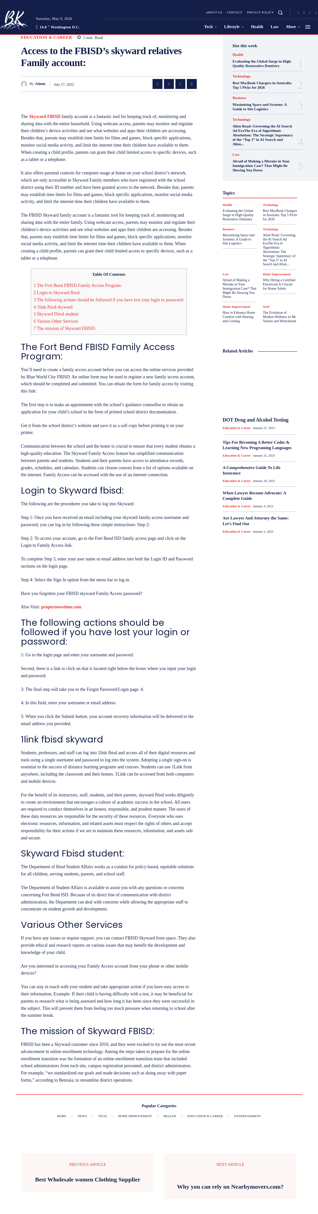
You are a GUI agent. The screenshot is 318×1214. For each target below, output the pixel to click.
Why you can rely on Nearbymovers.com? (230, 1186)
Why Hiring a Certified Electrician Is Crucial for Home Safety (279, 284)
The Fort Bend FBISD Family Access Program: (78, 285)
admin (40, 84)
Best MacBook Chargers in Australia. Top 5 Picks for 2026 (280, 215)
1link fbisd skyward (53, 307)
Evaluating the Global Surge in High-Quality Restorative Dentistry (238, 215)
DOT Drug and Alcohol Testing (255, 420)
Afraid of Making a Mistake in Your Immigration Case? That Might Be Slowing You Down (261, 165)
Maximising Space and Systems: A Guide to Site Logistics (238, 239)
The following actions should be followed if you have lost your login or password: (109, 299)
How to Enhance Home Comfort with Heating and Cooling (239, 317)
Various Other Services (56, 321)
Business (239, 98)
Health (238, 55)
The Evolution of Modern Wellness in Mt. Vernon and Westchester (280, 317)
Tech (266, 306)
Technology (242, 76)
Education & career (46, 37)
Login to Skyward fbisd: (57, 292)
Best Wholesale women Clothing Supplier (87, 1179)
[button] (280, 12)
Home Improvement (277, 274)
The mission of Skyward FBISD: (65, 328)
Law (236, 155)
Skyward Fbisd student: (56, 314)
